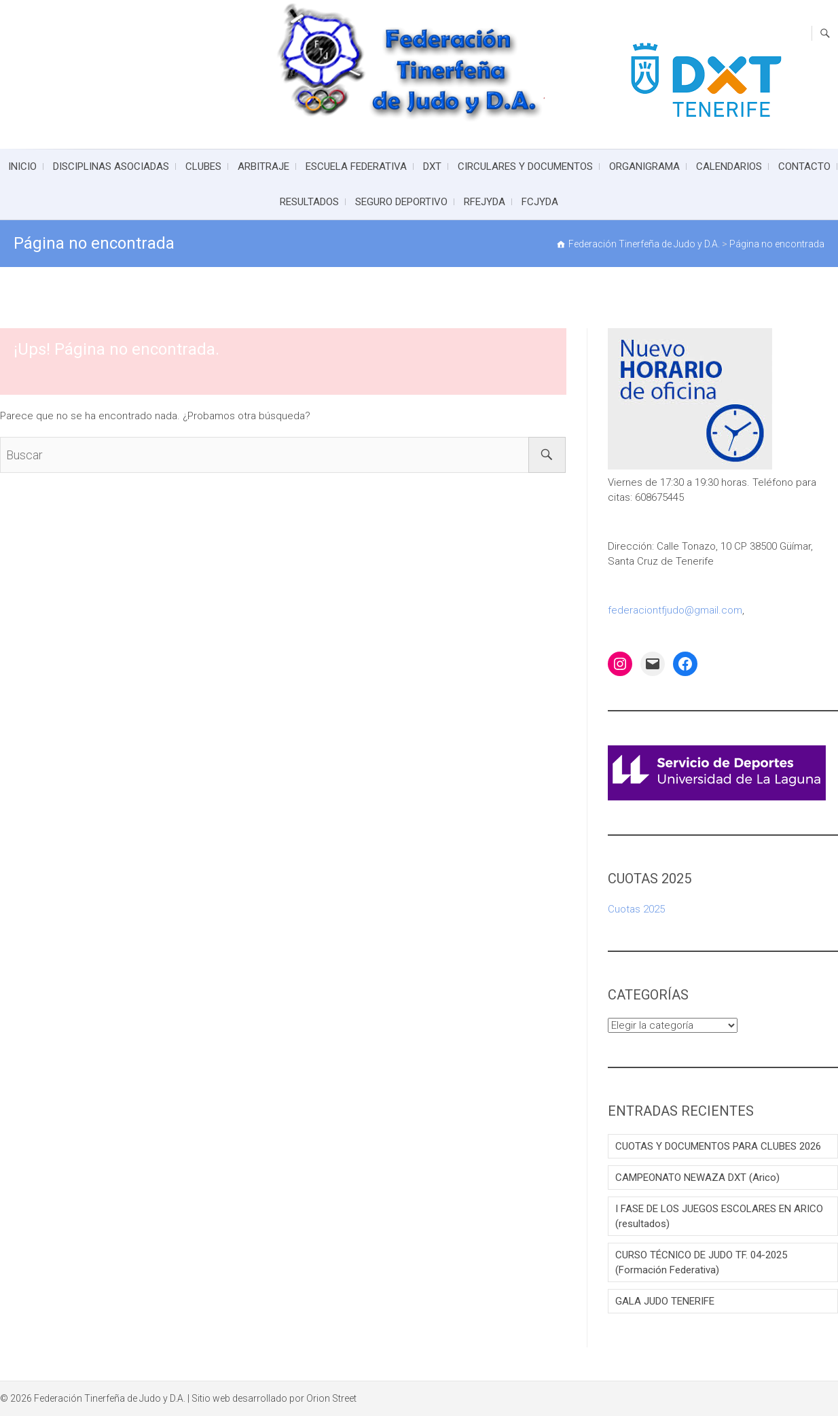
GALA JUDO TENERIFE (664, 1301)
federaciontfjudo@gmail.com (675, 610)
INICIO (22, 166)
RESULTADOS (309, 202)
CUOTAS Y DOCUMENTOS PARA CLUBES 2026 (718, 1146)
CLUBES (203, 166)
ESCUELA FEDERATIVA (356, 166)
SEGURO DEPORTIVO (401, 202)
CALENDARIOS (729, 166)
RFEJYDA (484, 202)
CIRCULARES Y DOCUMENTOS (525, 166)
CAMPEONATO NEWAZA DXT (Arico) (697, 1177)
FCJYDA (540, 202)
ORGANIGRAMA (644, 166)
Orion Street (331, 1398)
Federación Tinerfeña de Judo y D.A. (109, 1398)
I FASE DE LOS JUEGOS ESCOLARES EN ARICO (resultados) (719, 1216)
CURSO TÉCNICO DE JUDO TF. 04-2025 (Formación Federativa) (701, 1262)
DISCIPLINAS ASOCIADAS (111, 166)
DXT (432, 166)
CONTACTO (804, 166)
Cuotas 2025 (636, 909)
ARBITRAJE (263, 166)
